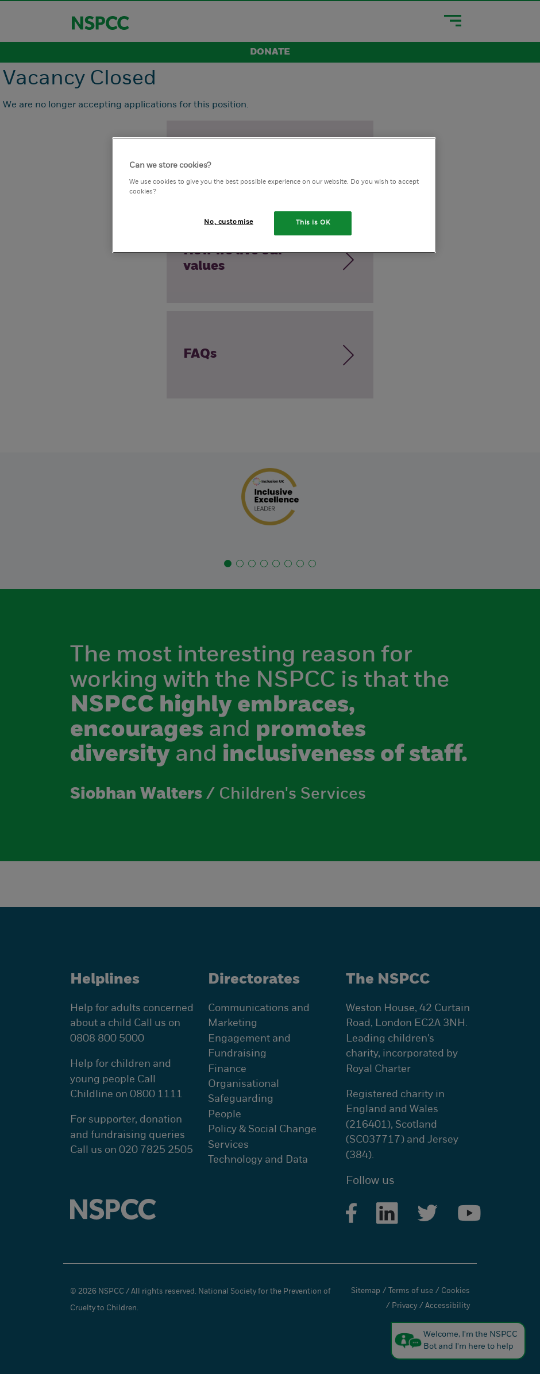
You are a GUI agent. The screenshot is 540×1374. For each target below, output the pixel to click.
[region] (274, 195)
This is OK (313, 222)
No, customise (228, 222)
